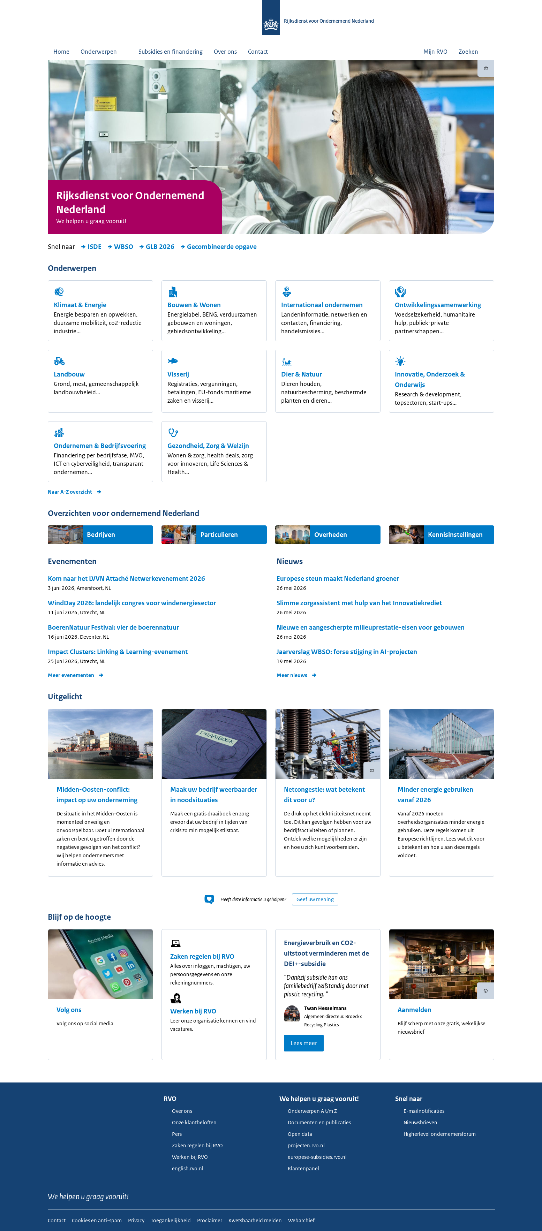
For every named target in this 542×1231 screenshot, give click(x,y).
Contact (258, 51)
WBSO (120, 247)
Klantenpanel (299, 1168)
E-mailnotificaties (419, 1111)
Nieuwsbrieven (416, 1122)
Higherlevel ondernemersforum (435, 1134)
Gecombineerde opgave (218, 247)
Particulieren (219, 535)
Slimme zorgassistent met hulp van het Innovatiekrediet (359, 603)
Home (61, 51)
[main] (271, 571)
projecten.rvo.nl (302, 1145)
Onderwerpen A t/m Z (308, 1111)
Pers (173, 1134)
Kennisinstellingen (455, 535)
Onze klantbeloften (190, 1122)
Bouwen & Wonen (194, 305)
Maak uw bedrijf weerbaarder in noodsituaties (213, 794)
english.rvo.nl (183, 1168)
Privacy (136, 1220)
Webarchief (301, 1220)
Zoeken (474, 51)
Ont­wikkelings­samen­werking (438, 305)
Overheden (330, 535)
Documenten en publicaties (315, 1122)
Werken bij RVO (193, 1011)
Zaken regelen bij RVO (202, 956)
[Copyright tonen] (485, 68)
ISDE (91, 247)
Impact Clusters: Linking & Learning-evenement (118, 652)
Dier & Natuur (301, 374)
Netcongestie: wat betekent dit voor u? (324, 794)
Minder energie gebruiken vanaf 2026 (435, 794)
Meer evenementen (76, 675)
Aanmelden (414, 1010)
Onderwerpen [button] (104, 51)
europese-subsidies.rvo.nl (313, 1157)
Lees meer (304, 1043)
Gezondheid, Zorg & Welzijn (208, 446)
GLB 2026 (156, 247)
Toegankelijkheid (171, 1220)
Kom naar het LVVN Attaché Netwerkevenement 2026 (126, 579)
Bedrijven (101, 535)
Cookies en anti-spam (97, 1220)
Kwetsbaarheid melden (255, 1220)
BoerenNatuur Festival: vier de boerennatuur (113, 627)
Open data (295, 1134)
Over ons (225, 51)
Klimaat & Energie (80, 305)
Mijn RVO (435, 51)
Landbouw (69, 374)
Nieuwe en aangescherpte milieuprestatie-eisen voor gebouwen (371, 627)
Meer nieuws (297, 675)
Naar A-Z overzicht (75, 491)
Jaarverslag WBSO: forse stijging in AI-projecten (347, 652)
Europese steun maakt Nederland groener (338, 579)
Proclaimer (209, 1220)
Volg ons (69, 1010)
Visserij (178, 374)
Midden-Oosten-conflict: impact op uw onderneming (97, 794)
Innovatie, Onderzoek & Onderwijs (430, 379)
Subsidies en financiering (170, 51)
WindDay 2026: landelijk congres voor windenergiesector (132, 603)
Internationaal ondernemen (322, 305)
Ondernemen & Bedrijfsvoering (100, 446)
